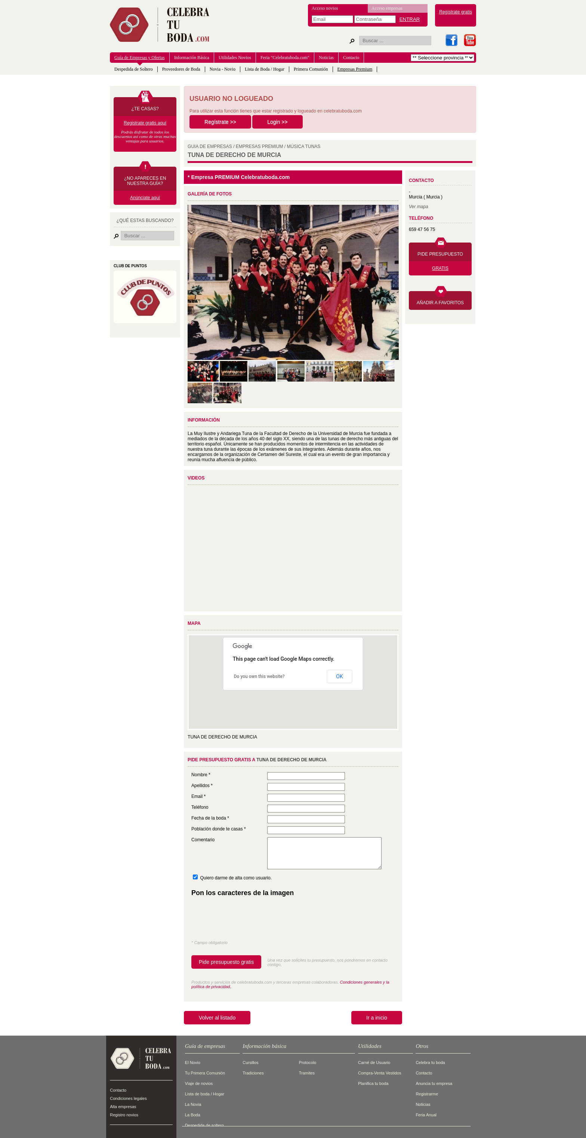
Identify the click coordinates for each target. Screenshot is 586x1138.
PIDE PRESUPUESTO (440, 254)
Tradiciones (253, 1073)
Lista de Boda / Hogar (264, 69)
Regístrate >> (220, 122)
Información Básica (191, 57)
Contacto (351, 57)
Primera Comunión (311, 69)
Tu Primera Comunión (205, 1073)
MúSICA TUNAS (304, 146)
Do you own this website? (259, 676)
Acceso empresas (387, 8)
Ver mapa (418, 206)
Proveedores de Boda (181, 69)
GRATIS (440, 268)
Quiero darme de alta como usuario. (235, 878)
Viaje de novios (199, 1083)
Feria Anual (426, 1115)
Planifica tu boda (373, 1083)
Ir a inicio (376, 1018)
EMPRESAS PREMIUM (259, 146)
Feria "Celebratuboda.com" (284, 57)
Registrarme (427, 1094)
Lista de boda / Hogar (204, 1094)
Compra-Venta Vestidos (379, 1073)
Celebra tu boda (430, 1062)
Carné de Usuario (374, 1062)
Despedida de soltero (204, 1125)
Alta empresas (123, 1106)
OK (339, 676)
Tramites (307, 1073)
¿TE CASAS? (144, 108)
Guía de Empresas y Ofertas (139, 57)
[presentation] (248, 920)
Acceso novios (325, 8)
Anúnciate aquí (145, 197)
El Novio (192, 1062)
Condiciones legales (128, 1098)
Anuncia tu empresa (434, 1083)
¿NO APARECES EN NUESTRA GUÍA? (145, 181)
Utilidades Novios (235, 57)
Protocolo (307, 1062)
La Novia (193, 1104)
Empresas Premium (355, 69)
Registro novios (124, 1115)
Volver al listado (217, 1018)
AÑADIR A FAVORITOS (440, 302)
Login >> (277, 122)
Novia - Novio (222, 69)
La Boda (192, 1115)
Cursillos (250, 1062)
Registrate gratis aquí (145, 123)
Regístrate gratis (455, 12)
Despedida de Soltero (133, 69)
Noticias (326, 57)
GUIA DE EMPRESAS (210, 146)
